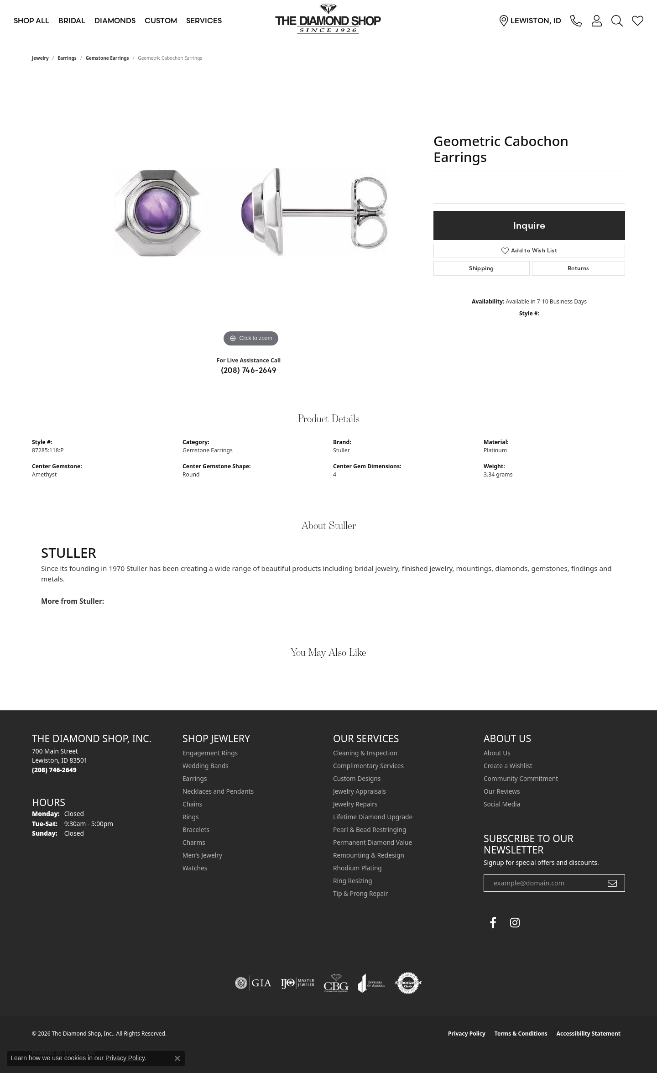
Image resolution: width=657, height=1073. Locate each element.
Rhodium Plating (357, 868)
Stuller (341, 450)
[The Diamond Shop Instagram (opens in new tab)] (536, 923)
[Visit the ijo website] (298, 983)
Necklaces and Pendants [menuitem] (218, 791)
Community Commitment (521, 778)
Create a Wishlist (508, 765)
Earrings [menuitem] (194, 778)
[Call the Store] (54, 769)
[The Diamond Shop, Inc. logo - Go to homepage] (328, 20)
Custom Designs (357, 778)
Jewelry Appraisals (359, 791)
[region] (251, 212)
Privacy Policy (466, 1033)
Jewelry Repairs (355, 804)
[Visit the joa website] (371, 983)
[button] (596, 20)
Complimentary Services (368, 765)
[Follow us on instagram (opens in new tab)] (515, 923)
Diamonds (115, 20)
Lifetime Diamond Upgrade (372, 816)
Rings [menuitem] (190, 816)
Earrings (67, 58)
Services (204, 20)
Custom (161, 20)
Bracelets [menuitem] (195, 829)
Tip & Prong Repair (360, 893)
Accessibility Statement (588, 1033)
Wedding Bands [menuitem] (205, 765)
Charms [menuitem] (193, 842)
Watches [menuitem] (194, 868)
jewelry (40, 58)
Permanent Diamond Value (372, 842)
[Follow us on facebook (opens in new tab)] (493, 923)
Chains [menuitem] (192, 804)
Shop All (31, 20)
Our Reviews (502, 791)
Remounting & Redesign (368, 855)
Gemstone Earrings (107, 58)
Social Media (502, 804)
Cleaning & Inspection (365, 752)
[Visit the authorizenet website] (408, 983)
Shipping (481, 268)
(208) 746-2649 (249, 370)
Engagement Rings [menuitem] (210, 752)
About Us (497, 752)
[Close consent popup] (177, 1058)
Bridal (71, 20)
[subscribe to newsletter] (612, 883)
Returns (578, 268)
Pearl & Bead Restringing (369, 829)
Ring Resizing (352, 880)
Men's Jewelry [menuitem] (202, 855)
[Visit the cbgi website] (336, 983)
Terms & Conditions (521, 1033)
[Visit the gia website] (253, 983)
